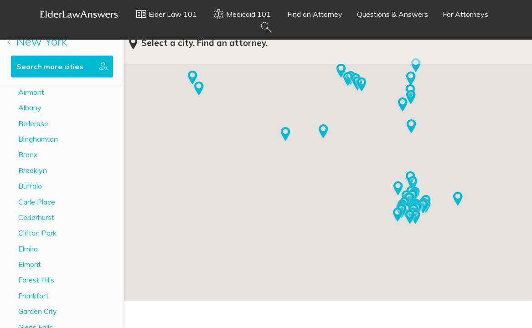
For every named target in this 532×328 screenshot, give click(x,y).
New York (37, 41)
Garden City (37, 311)
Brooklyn (32, 170)
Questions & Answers (392, 14)
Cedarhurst (36, 217)
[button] (398, 189)
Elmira (28, 248)
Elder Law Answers (79, 14)
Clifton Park (37, 232)
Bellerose (33, 123)
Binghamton (38, 139)
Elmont (29, 264)
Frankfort (33, 295)
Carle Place (36, 201)
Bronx (28, 154)
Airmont (31, 92)
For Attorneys (465, 14)
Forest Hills (36, 279)
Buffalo (30, 185)
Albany (29, 107)
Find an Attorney (314, 14)
